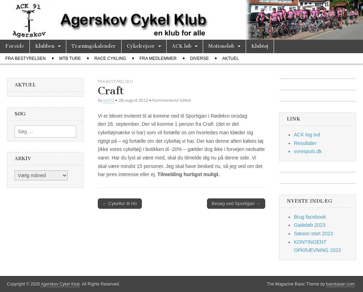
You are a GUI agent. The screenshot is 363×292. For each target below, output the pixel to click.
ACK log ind (307, 134)
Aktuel (230, 58)
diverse (199, 58)
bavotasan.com (340, 284)
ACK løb (181, 46)
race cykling (110, 58)
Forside (14, 46)
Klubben (45, 46)
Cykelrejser (141, 46)
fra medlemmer (158, 58)
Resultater (305, 143)
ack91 (108, 100)
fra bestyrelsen (25, 58)
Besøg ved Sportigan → (236, 203)
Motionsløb (221, 46)
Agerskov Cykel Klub (60, 284)
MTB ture (70, 58)
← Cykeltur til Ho (119, 203)
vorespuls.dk (308, 151)
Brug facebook (310, 217)
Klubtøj (259, 46)
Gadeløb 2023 (309, 225)
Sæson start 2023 (313, 233)
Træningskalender (94, 46)
